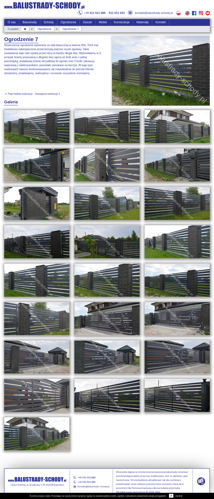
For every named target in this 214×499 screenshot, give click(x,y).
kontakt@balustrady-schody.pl (150, 13)
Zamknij (175, 496)
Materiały (142, 22)
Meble (103, 22)
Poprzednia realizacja (18, 93)
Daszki (87, 22)
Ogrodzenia (68, 22)
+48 (91, 13)
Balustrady (30, 22)
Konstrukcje (122, 22)
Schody (49, 22)
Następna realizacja (48, 93)
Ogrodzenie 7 (71, 29)
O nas (12, 22)
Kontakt (160, 22)
